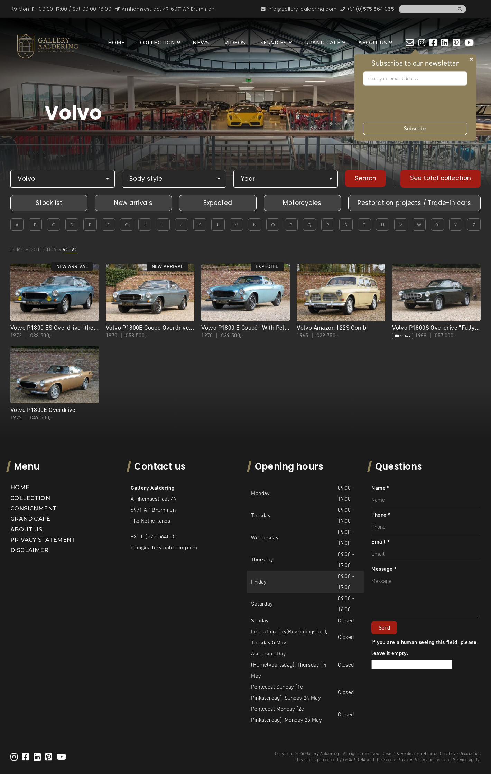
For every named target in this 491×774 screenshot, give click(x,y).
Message (384, 569)
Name (380, 487)
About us (372, 42)
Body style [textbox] (145, 178)
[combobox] (62, 179)
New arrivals (133, 203)
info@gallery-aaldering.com (164, 547)
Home (116, 42)
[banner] (47, 46)
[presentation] (415, 103)
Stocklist (49, 203)
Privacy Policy (411, 760)
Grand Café (322, 42)
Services (273, 42)
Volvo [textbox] (26, 178)
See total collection (440, 178)
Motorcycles (302, 203)
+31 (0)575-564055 (153, 536)
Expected (217, 203)
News (201, 42)
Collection (157, 42)
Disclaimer (29, 550)
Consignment (33, 508)
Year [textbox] (248, 178)
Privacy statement (42, 540)
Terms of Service (451, 760)
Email (380, 541)
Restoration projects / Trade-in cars (414, 203)
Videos (234, 42)
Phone (380, 514)
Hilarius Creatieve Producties (452, 753)
